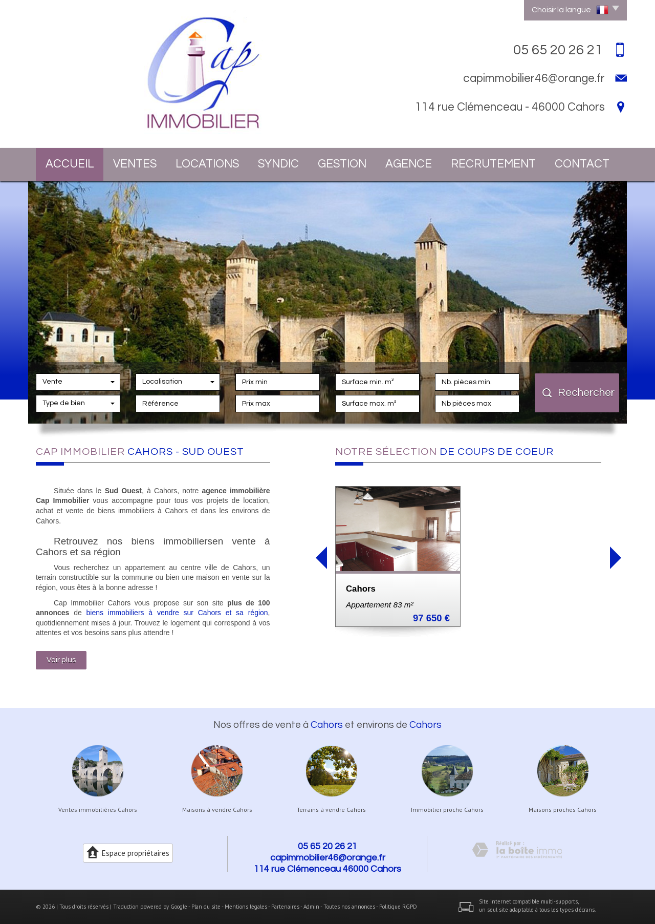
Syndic (278, 164)
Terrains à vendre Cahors (331, 810)
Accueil (70, 164)
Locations (207, 164)
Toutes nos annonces (349, 906)
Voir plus (61, 660)
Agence (408, 164)
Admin (311, 906)
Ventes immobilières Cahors (97, 810)
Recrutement (493, 164)
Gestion (342, 164)
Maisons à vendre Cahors (217, 810)
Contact (582, 164)
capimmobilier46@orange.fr (534, 78)
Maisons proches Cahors (563, 810)
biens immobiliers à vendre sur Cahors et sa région (177, 612)
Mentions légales (246, 906)
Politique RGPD (398, 906)
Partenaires (285, 906)
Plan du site (206, 906)
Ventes (135, 164)
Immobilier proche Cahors (447, 810)
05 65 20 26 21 (327, 846)
